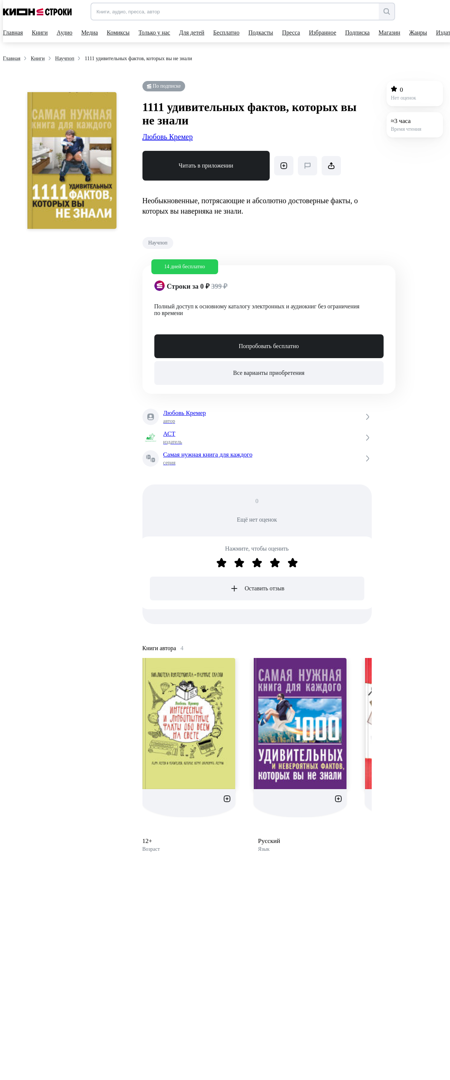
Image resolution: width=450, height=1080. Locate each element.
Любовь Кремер (167, 137)
